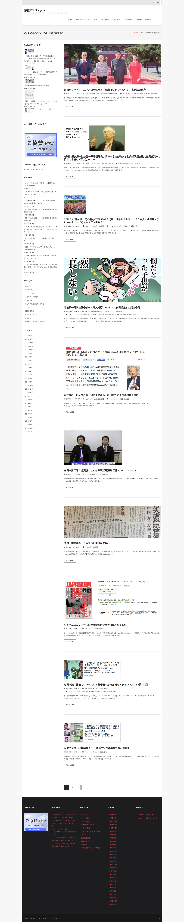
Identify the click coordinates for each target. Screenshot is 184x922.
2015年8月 (28, 357)
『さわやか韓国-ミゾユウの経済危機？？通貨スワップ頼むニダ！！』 (40, 257)
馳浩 (155, 93)
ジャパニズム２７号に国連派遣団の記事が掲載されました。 (96, 624)
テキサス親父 (81, 691)
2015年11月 (29, 346)
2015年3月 (28, 375)
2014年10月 (29, 393)
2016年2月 (28, 336)
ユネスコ (130, 93)
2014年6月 (28, 407)
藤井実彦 (97, 691)
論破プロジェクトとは (83, 20)
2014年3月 (28, 417)
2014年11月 (29, 389)
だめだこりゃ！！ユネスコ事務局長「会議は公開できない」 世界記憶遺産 (105, 89)
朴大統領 (112, 314)
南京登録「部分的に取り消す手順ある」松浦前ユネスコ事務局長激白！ (102, 395)
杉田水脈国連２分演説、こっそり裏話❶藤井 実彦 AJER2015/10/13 (100, 470)
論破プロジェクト (112, 691)
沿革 (95, 20)
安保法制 (121, 226)
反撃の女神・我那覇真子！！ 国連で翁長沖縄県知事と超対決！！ (99, 748)
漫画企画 (28, 318)
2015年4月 (28, 371)
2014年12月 (29, 385)
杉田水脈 (91, 691)
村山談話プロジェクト (32, 315)
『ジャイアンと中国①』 (45, 109)
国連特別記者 (85, 314)
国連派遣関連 (113, 93)
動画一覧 (148, 20)
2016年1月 (28, 339)
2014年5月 (28, 410)
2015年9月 (28, 353)
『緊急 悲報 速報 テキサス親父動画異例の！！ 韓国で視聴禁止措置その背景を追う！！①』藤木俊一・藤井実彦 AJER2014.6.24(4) (39, 58)
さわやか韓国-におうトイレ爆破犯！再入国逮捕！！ (39, 239)
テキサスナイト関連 (31, 297)
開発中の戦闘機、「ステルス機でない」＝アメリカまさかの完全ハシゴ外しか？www (40, 102)
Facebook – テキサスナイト (147, 815)
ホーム (70, 20)
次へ (83, 787)
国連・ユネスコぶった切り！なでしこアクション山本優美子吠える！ (40, 248)
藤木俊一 (130, 314)
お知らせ (88, 93)
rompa (77, 93)
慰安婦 (120, 163)
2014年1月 (28, 425)
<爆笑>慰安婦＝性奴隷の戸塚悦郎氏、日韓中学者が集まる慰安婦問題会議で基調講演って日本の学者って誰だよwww (112, 158)
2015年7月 (28, 361)
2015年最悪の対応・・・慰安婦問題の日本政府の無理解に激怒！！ (40, 210)
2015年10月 (29, 350)
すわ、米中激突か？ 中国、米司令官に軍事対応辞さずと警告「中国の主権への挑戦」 (40, 73)
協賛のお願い (117, 20)
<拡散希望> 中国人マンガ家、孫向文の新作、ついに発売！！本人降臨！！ (41, 193)
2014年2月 (28, 421)
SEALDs (112, 226)
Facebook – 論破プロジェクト (147, 818)
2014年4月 (28, 414)
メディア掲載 (104, 20)
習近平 (117, 314)
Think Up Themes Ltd (38, 918)
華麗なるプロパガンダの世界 (34, 322)
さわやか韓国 (95, 163)
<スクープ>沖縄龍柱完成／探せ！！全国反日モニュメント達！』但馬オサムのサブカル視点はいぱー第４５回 (40, 229)
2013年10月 (29, 428)
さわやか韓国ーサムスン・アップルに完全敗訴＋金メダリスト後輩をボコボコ (40, 201)
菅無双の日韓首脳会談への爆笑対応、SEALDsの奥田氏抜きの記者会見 (102, 307)
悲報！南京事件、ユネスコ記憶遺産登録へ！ (88, 543)
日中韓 (131, 163)
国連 (135, 93)
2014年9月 (28, 396)
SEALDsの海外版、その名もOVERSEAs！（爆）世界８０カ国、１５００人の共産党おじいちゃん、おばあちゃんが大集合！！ (111, 221)
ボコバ (125, 93)
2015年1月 (28, 382)
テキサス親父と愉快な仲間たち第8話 (37, 86)
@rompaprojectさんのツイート (34, 170)
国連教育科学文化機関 (143, 93)
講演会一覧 (128, 20)
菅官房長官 (123, 314)
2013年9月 (28, 432)
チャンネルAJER (104, 311)
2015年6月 (28, 364)
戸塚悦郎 (125, 163)
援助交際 (106, 314)
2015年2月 (28, 378)
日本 (135, 163)
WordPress (60, 918)
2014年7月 (28, 403)
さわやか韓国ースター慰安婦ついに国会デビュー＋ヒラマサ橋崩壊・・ (40, 184)
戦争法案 (127, 226)
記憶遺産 (126, 399)
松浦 (152, 93)
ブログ (102, 163)
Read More (70, 107)
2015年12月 (29, 343)
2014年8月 (28, 400)
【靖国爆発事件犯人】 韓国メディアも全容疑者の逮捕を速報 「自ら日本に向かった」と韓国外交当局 (40, 267)
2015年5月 (28, 368)
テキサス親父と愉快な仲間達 (100, 93)
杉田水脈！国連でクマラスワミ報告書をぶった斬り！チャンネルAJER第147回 (106, 684)
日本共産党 (134, 226)
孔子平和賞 (93, 314)
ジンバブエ (77, 314)
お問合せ (139, 20)
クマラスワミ (72, 691)
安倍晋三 (100, 314)
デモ (116, 226)
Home (136, 33)
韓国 (138, 163)
